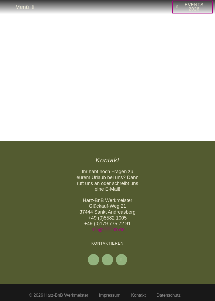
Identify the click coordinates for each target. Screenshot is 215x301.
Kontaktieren (107, 243)
